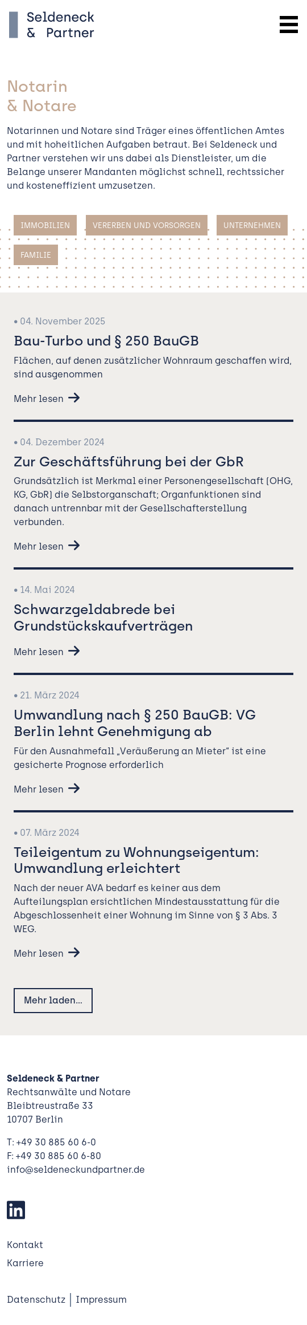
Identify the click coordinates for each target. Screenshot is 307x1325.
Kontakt (25, 1244)
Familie (35, 254)
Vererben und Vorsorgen (147, 225)
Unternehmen (252, 225)
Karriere (25, 1263)
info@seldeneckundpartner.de (76, 1169)
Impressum (101, 1299)
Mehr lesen (39, 398)
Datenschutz (36, 1299)
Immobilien (45, 225)
